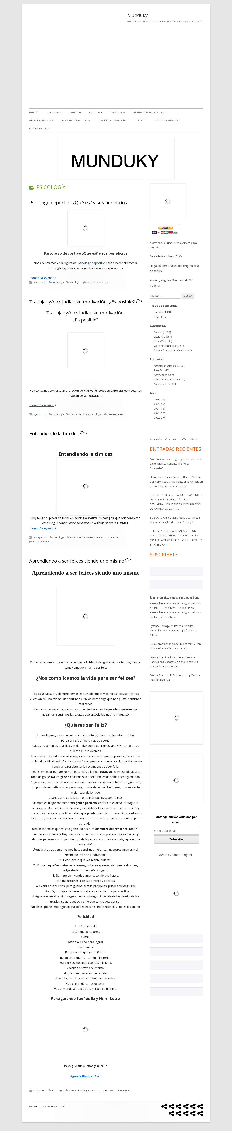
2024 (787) (160, 408)
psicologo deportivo (91, 263)
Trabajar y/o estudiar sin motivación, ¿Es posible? (82, 301)
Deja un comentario (97, 282)
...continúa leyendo (42, 278)
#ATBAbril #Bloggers (80, 1090)
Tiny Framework (45, 1106)
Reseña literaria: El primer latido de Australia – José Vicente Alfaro (173, 630)
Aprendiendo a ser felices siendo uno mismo (76, 560)
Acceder (60, 1106)
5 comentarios (121, 1090)
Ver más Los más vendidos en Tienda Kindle (174, 439)
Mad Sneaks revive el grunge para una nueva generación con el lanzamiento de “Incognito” (176, 463)
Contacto (140, 120)
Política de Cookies (40, 128)
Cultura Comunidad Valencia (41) (173, 350)
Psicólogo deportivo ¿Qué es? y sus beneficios (78, 202)
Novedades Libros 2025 (166, 256)
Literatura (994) (163, 336)
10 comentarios (41, 541)
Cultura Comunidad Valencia (150, 112)
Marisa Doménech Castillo (165, 657)
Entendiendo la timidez (54, 433)
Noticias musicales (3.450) (169, 365)
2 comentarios (115, 414)
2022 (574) (160, 417)
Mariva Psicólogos (79, 414)
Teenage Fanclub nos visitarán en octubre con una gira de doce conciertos (174, 662)
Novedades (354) (164, 375)
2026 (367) (160, 399)
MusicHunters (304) (165, 384)
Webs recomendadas (41, 120)
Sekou (153, 644)
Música (74, 112)
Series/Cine (116, 112)
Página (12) (160, 316)
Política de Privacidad (167, 120)
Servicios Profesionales (112, 120)
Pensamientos (100, 1090)
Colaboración (77, 537)
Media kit (34, 112)
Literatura (53, 112)
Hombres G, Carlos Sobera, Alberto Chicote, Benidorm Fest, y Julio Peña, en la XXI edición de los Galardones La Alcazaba (176, 481)
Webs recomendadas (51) (169, 345)
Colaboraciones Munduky (76, 120)
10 (86, 432)
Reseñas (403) (162, 370)
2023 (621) (160, 413)
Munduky (137, 15)
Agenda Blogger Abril (85, 1076)
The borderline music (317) (169, 379)
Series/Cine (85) (163, 341)
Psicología (96, 112)
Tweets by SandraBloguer (174, 855)
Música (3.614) (162, 332)
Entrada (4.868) (163, 312)
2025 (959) (160, 404)
